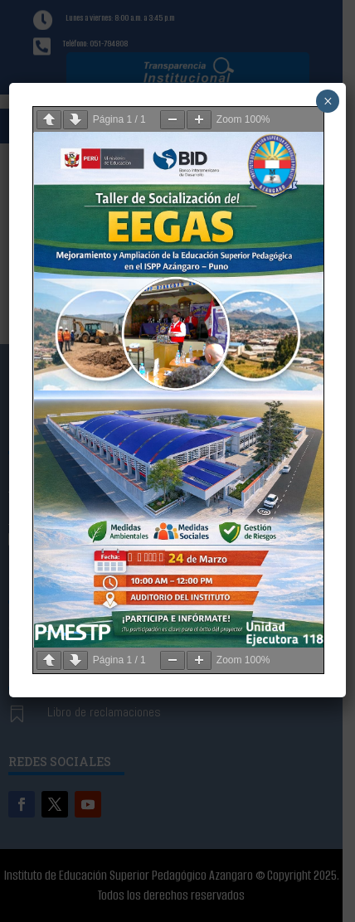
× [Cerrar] (328, 101)
